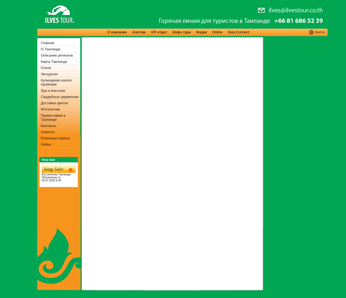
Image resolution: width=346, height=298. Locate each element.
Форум (201, 32)
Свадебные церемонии (60, 97)
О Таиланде (50, 49)
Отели (46, 68)
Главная (47, 43)
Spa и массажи (53, 91)
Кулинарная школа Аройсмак (56, 82)
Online (217, 32)
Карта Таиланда (54, 62)
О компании (117, 32)
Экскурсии (49, 74)
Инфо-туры (181, 32)
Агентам (139, 32)
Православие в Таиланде (53, 117)
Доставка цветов (54, 103)
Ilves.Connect (238, 32)
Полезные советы (55, 138)
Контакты (48, 126)
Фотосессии (50, 109)
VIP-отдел (159, 32)
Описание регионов (57, 55)
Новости (47, 132)
